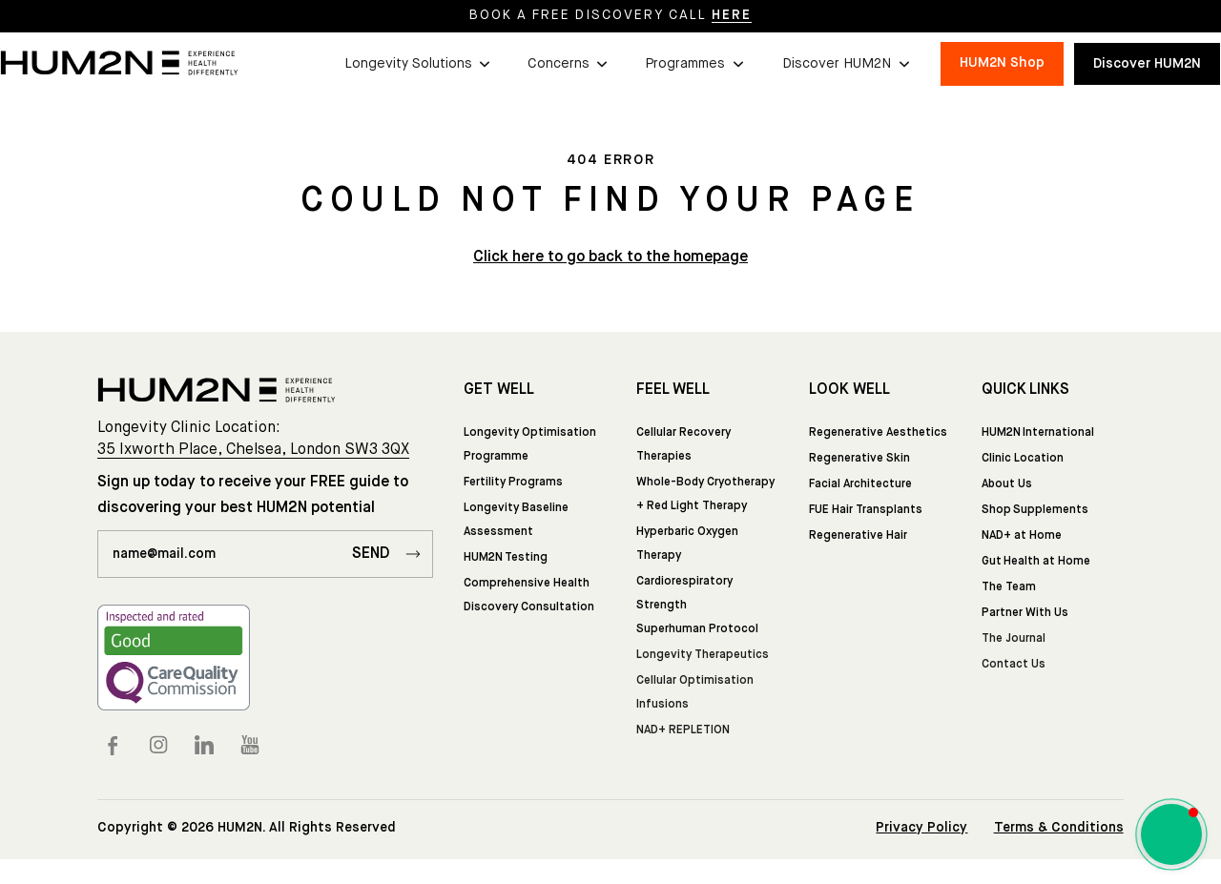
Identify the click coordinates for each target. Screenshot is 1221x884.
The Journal (1013, 639)
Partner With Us (1025, 613)
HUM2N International (1038, 433)
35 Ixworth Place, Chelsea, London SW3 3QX (253, 450)
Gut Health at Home (1036, 561)
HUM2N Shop (1002, 63)
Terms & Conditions (1059, 827)
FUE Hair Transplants (865, 510)
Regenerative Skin (859, 458)
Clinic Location (1023, 458)
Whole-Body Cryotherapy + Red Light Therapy (705, 494)
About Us (1007, 484)
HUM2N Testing (506, 558)
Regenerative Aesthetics (878, 433)
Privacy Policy (921, 827)
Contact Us (1013, 664)
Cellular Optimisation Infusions (695, 692)
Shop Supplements (1035, 510)
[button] (416, 64)
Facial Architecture (860, 484)
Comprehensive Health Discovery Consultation (529, 595)
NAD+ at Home (1022, 536)
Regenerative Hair (858, 536)
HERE (732, 15)
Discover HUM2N (1147, 64)
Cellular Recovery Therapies (683, 445)
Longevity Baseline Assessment (516, 520)
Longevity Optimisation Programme (530, 445)
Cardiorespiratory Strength (684, 593)
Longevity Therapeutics (702, 655)
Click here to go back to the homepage (610, 257)
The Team (1009, 587)
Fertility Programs (513, 482)
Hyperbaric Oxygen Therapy (687, 544)
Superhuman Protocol (697, 629)
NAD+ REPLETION (683, 730)
